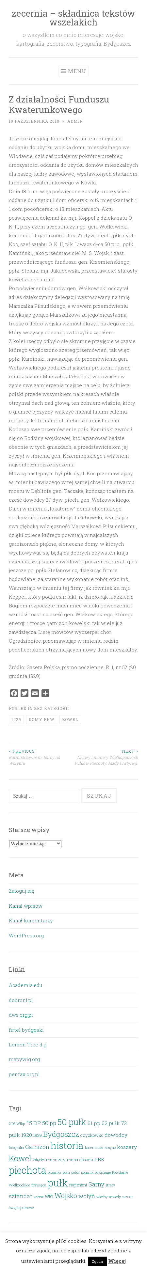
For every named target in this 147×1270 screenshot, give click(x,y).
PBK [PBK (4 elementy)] (99, 1159)
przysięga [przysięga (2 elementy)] (38, 1185)
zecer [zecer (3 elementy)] (127, 1196)
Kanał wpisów (25, 905)
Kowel (70, 719)
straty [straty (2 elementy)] (110, 1185)
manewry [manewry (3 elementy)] (56, 1160)
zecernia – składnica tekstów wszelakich (73, 18)
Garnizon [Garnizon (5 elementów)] (37, 1147)
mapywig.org (24, 1059)
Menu (77, 71)
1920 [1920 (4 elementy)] (26, 1135)
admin (75, 121)
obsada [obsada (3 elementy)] (86, 1160)
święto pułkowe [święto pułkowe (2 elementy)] (21, 1207)
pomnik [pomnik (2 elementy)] (87, 1172)
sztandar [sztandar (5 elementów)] (20, 1196)
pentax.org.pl (24, 1074)
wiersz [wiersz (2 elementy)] (38, 1197)
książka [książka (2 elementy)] (39, 1160)
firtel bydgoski (26, 1030)
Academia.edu (25, 985)
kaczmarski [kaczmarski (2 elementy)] (94, 1147)
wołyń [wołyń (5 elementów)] (86, 1196)
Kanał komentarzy (31, 920)
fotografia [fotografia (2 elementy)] (16, 1147)
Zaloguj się (21, 890)
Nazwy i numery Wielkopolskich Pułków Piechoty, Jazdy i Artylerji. (106, 757)
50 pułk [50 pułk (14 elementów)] (71, 1121)
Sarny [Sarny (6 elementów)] (97, 1184)
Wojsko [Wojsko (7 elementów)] (66, 1195)
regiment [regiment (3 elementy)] (78, 1185)
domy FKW (42, 719)
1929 (16, 719)
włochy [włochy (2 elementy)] (101, 1197)
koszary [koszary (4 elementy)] (127, 1147)
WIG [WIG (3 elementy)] (49, 1196)
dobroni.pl (21, 1000)
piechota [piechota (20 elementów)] (27, 1170)
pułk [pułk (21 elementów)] (58, 1182)
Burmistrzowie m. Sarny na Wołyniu (41, 757)
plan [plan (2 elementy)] (66, 1172)
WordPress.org (26, 935)
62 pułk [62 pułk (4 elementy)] (111, 1123)
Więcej (117, 1261)
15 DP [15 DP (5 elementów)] (34, 1123)
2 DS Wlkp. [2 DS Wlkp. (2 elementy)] (17, 1123)
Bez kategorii (51, 708)
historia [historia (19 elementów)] (67, 1145)
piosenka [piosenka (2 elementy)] (54, 1172)
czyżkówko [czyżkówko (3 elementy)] (91, 1135)
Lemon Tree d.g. (28, 1044)
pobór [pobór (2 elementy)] (75, 1172)
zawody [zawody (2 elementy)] (115, 1197)
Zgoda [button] (97, 1261)
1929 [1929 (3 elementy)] (37, 1135)
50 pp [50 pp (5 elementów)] (49, 1123)
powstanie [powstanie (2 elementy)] (103, 1172)
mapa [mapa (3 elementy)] (72, 1160)
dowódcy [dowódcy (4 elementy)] (116, 1135)
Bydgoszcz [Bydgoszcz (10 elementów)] (61, 1134)
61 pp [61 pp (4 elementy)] (94, 1123)
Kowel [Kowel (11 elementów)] (20, 1158)
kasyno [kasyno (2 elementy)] (110, 1147)
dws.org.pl (21, 1014)
